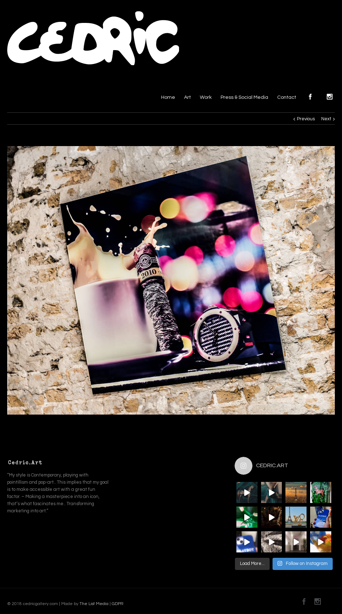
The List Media (94, 603)
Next (326, 118)
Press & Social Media (244, 97)
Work (206, 97)
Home (168, 97)
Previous (306, 118)
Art (187, 97)
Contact (286, 97)
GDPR (117, 603)
